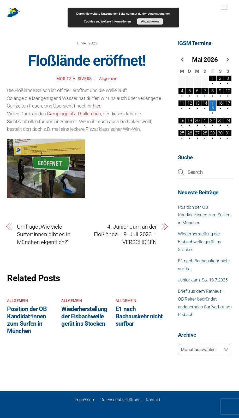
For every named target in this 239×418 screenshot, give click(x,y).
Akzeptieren (150, 21)
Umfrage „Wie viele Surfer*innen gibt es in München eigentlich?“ (43, 234)
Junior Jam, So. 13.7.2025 (203, 280)
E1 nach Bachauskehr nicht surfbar (139, 316)
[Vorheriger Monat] (182, 59)
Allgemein (108, 78)
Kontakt (153, 399)
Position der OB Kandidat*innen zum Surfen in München (26, 320)
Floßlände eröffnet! (87, 60)
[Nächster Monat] (227, 59)
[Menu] (224, 7)
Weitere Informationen (116, 21)
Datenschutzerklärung (120, 399)
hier (96, 106)
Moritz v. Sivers (74, 78)
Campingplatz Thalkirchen (74, 113)
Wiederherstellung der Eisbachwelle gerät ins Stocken (84, 316)
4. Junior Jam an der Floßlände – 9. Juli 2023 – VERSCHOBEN (125, 234)
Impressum (85, 399)
